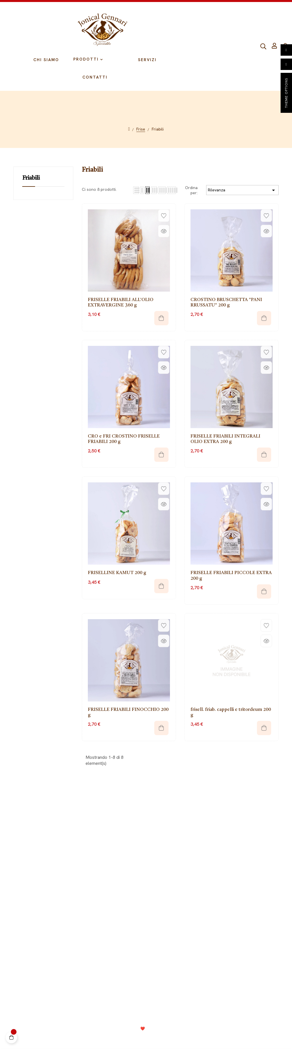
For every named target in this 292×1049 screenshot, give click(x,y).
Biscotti (206, 870)
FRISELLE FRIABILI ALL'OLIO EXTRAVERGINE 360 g (120, 303)
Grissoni (207, 853)
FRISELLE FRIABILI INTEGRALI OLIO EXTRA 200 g (225, 439)
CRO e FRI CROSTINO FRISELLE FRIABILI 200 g (124, 439)
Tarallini (206, 862)
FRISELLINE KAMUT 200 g (117, 573)
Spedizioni (62, 870)
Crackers (208, 896)
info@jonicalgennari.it (227, 975)
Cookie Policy (139, 1037)
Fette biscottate (214, 887)
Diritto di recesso (69, 853)
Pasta (204, 879)
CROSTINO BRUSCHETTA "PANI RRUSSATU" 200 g (226, 303)
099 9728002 (215, 964)
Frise (203, 845)
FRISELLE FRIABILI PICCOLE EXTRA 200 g (231, 576)
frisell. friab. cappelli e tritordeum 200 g (230, 712)
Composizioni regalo (219, 905)
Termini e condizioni (177, 1037)
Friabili (31, 178)
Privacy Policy (108, 1037)
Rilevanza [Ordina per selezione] (242, 190)
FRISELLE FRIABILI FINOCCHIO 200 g (128, 712)
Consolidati (160, 1028)
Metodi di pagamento (73, 862)
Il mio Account (66, 845)
